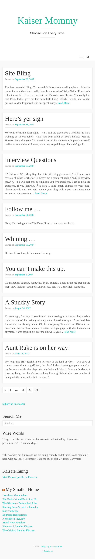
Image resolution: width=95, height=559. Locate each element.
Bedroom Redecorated (14, 514)
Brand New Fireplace (13, 522)
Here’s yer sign (24, 118)
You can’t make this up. (35, 268)
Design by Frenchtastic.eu (51, 546)
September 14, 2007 (24, 215)
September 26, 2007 (24, 79)
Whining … (20, 238)
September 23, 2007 (24, 124)
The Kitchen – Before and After (19, 503)
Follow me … (22, 209)
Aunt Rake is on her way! (37, 347)
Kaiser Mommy (47, 20)
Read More (63, 102)
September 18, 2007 (24, 166)
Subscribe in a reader (13, 403)
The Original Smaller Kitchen (18, 530)
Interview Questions (30, 159)
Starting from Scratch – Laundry (20, 507)
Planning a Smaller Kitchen (17, 526)
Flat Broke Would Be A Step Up (19, 499)
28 (23, 389)
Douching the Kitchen (14, 495)
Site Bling (18, 73)
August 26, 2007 (23, 308)
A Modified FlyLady (13, 518)
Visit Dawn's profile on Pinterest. (20, 477)
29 (29, 389)
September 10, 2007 (24, 245)
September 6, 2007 (24, 274)
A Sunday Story (25, 302)
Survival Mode (10, 510)
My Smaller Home (22, 489)
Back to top (47, 551)
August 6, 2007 (22, 353)
